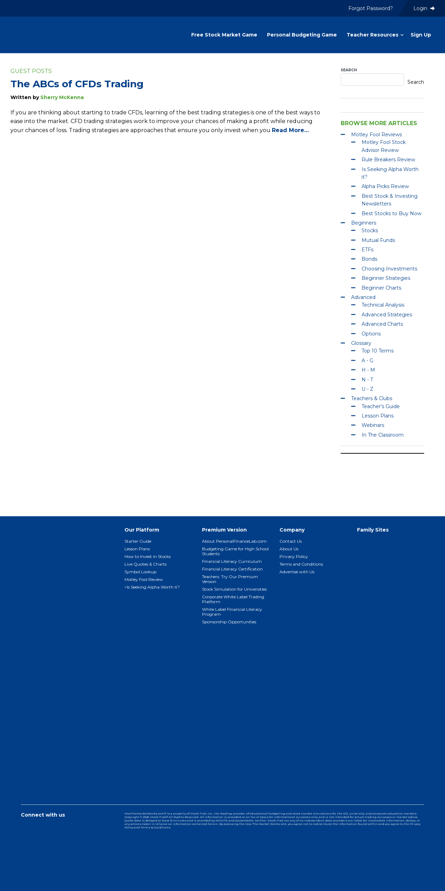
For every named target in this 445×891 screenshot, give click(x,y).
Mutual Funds (378, 240)
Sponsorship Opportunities (229, 621)
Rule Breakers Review (388, 159)
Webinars (373, 425)
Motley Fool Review (143, 579)
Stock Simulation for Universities (234, 589)
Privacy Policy (294, 556)
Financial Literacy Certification (232, 569)
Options (371, 334)
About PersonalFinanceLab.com (234, 541)
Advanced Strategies (387, 314)
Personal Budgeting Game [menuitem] (302, 35)
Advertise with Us (297, 571)
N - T (367, 379)
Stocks (370, 230)
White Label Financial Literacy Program (232, 612)
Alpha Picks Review (385, 186)
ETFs (367, 249)
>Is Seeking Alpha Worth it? (152, 587)
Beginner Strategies (386, 278)
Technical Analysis (383, 305)
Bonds (369, 259)
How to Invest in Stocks (147, 556)
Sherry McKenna (62, 97)
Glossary (361, 343)
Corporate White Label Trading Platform (233, 599)
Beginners (363, 223)
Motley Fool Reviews (376, 134)
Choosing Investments (389, 269)
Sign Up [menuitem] (421, 35)
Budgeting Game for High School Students (235, 551)
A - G (367, 360)
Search (349, 70)
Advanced (363, 297)
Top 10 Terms (378, 351)
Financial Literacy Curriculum (232, 561)
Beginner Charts (381, 288)
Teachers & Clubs (371, 398)
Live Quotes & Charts (145, 564)
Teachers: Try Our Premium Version (230, 579)
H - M (368, 370)
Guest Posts (31, 71)
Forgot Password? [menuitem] (370, 8)
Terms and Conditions (301, 564)
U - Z (367, 389)
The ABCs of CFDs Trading (77, 84)
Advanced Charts (382, 324)
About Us (289, 548)
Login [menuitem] (424, 8)
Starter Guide (137, 541)
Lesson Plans (378, 416)
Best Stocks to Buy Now (391, 213)
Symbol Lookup (140, 571)
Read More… (290, 130)
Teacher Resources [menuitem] (372, 35)
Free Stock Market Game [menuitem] (224, 35)
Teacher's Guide (381, 406)
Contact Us (291, 541)
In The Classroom (383, 435)
